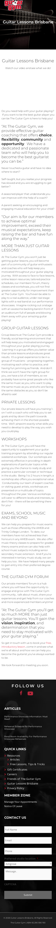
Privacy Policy (15, 788)
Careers (12, 774)
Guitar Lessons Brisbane (22, 783)
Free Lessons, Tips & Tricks (27, 764)
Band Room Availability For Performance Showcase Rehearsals (25, 737)
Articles (15, 759)
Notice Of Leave (13, 806)
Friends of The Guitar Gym (24, 779)
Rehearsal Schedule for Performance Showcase (23, 727)
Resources (13, 755)
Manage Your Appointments (20, 801)
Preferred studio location (21, 858)
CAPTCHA (10, 884)
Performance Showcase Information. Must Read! (26, 717)
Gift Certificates (17, 769)
